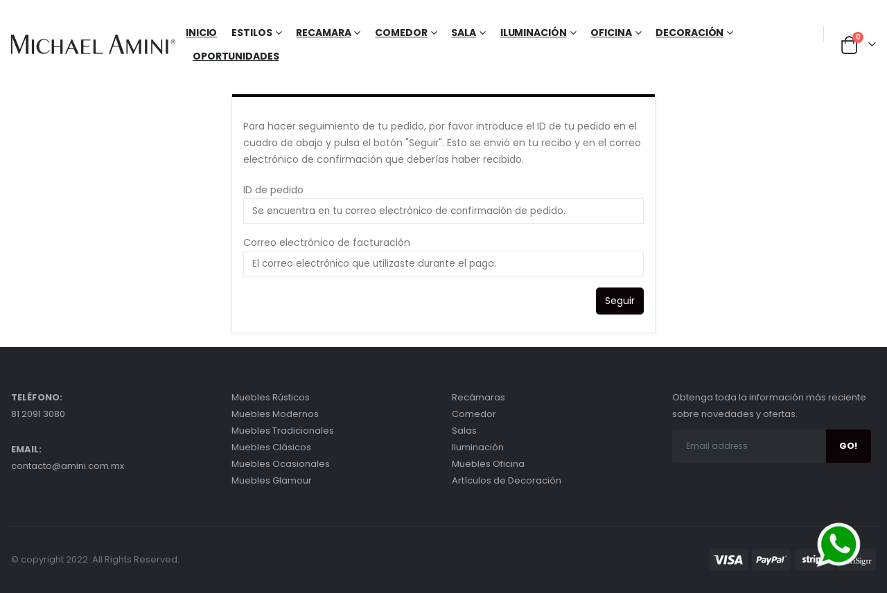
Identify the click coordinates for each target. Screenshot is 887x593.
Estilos (251, 32)
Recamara (323, 32)
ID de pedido (273, 190)
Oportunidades (236, 56)
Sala (463, 32)
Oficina (610, 32)
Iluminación (533, 32)
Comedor (401, 32)
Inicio (201, 32)
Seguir (620, 301)
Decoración (689, 32)
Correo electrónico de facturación (326, 242)
